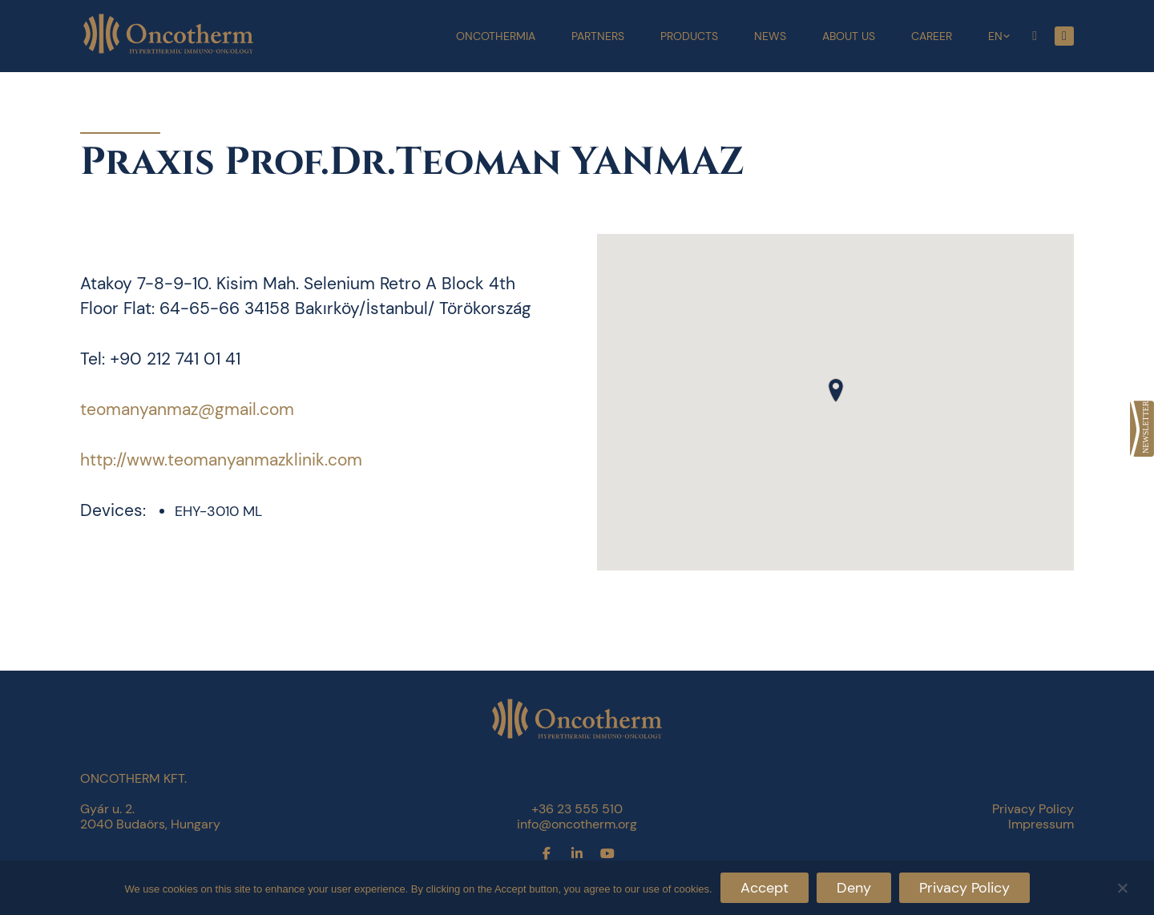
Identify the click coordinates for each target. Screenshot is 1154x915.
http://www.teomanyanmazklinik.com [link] (221, 460)
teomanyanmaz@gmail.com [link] (187, 409)
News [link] (770, 36)
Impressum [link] (1041, 824)
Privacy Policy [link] (1033, 808)
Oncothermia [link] (495, 36)
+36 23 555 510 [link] (577, 808)
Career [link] (931, 36)
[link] (1142, 429)
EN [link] (995, 36)
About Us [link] (848, 36)
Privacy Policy (964, 887)
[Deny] (1122, 886)
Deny (854, 887)
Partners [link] (597, 36)
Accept (764, 887)
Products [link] (689, 36)
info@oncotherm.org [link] (577, 824)
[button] (836, 390)
